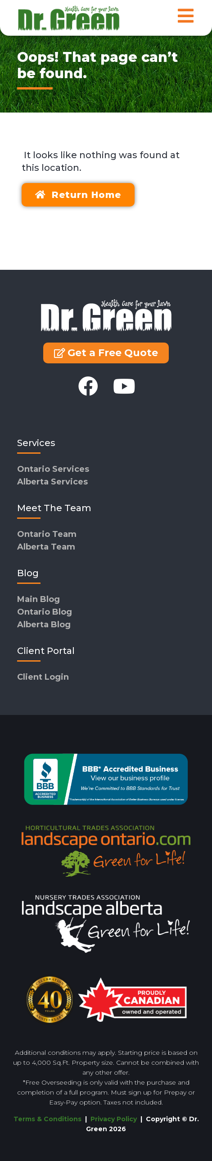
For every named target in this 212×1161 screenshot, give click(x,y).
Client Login (43, 677)
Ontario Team (47, 534)
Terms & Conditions (47, 1119)
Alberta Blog (44, 625)
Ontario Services (53, 469)
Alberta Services (52, 482)
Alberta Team (46, 547)
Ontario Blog (44, 612)
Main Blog (38, 599)
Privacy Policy (114, 1119)
